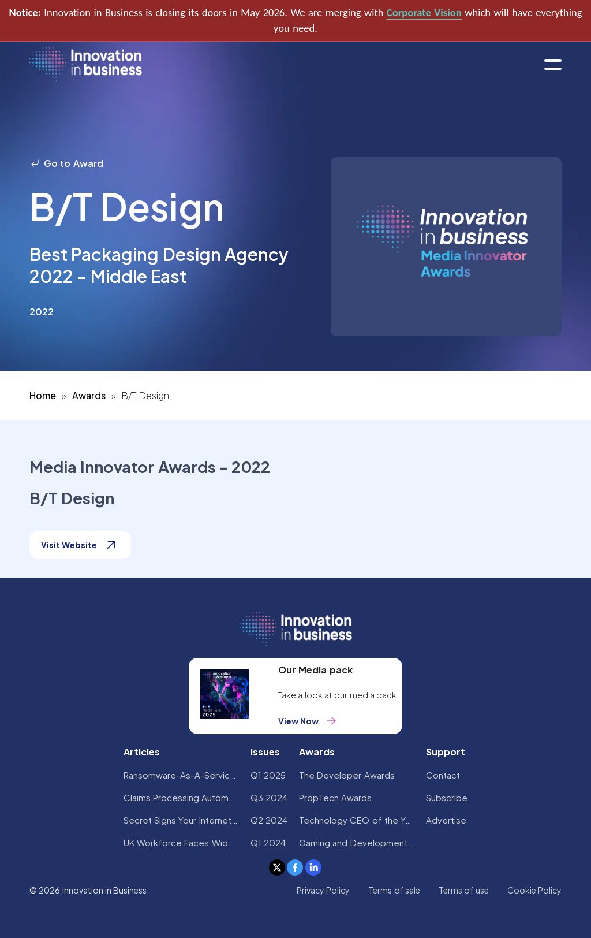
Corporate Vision (424, 12)
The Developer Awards (347, 774)
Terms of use (464, 890)
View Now (308, 721)
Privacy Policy (323, 890)
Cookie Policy (534, 890)
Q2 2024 (268, 819)
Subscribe (446, 797)
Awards (89, 395)
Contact (443, 774)
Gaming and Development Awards (356, 842)
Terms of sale (394, 890)
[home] (85, 65)
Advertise (446, 819)
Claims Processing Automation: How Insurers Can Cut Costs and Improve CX (181, 797)
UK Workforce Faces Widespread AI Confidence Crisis (181, 842)
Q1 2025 (268, 774)
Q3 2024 (268, 797)
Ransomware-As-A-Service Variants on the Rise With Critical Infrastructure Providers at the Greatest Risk (181, 774)
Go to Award (66, 163)
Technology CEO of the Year (356, 819)
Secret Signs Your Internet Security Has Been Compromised (181, 819)
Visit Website (80, 545)
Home (42, 395)
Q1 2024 (268, 842)
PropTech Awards (335, 797)
